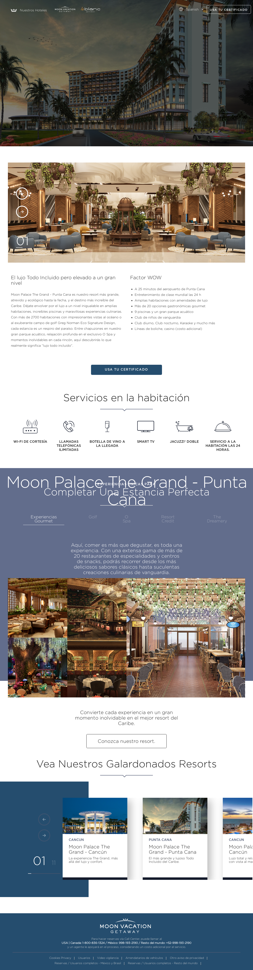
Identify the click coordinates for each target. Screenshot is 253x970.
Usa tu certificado (229, 10)
